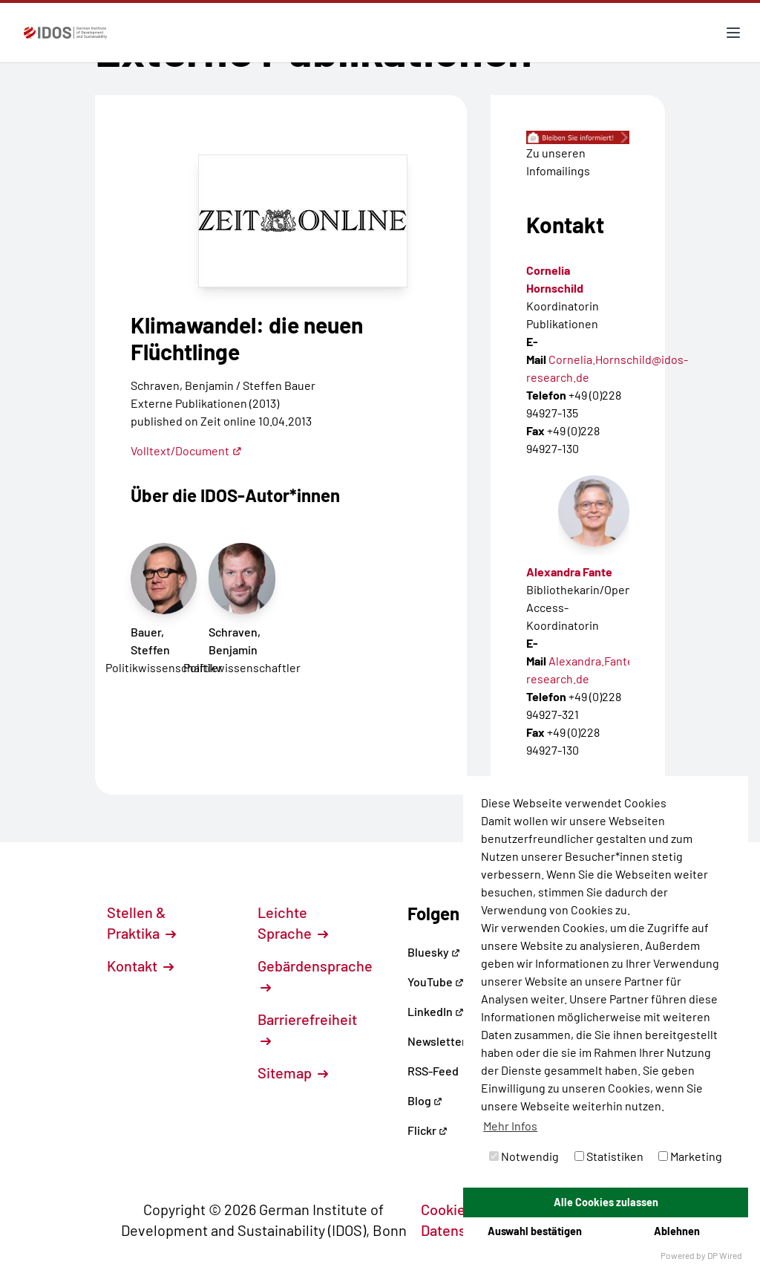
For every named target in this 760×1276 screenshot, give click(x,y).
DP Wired (724, 1255)
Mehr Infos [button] (510, 1126)
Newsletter (436, 1041)
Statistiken (608, 1156)
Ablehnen (677, 1231)
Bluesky (433, 952)
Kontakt (140, 965)
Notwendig (524, 1156)
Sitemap (293, 1072)
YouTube (435, 981)
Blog (424, 1100)
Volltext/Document (186, 450)
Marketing (690, 1156)
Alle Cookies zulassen (606, 1202)
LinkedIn (435, 1011)
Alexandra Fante (569, 571)
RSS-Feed (433, 1071)
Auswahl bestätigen (535, 1231)
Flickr (427, 1130)
